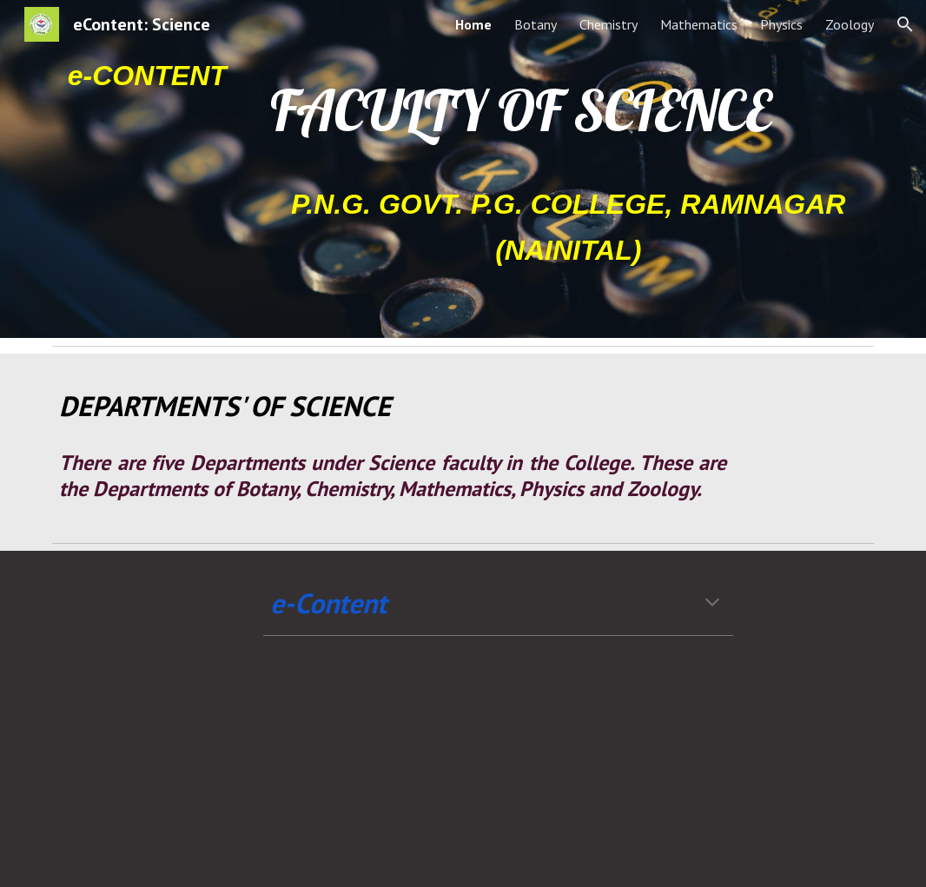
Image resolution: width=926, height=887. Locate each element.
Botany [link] (535, 24)
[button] (905, 24)
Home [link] (473, 24)
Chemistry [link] (608, 24)
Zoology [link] (849, 24)
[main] (146, 75)
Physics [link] (781, 24)
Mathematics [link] (698, 24)
